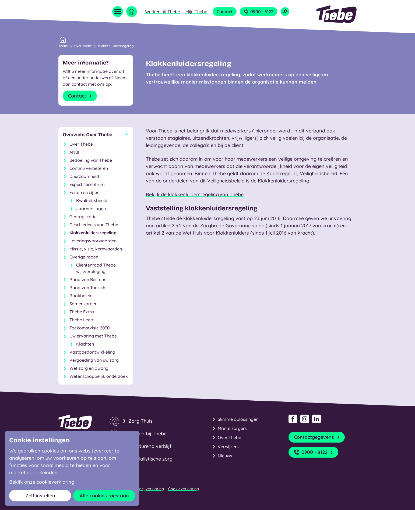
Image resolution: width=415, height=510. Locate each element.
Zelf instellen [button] (40, 496)
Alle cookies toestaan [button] (104, 496)
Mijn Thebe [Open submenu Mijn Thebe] (196, 11)
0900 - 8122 (258, 11)
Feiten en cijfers (85, 192)
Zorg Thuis (140, 421)
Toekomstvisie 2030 (89, 328)
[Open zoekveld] (285, 11)
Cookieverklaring (183, 488)
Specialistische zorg (150, 459)
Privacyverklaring (148, 488)
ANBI (74, 152)
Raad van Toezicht (88, 287)
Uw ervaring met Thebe (93, 336)
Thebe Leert (81, 319)
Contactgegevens (317, 437)
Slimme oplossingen (238, 419)
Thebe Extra (81, 311)
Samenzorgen (83, 303)
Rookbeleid (81, 295)
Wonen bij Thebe (147, 433)
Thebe (63, 45)
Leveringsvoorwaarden (93, 240)
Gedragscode (83, 216)
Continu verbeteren (88, 168)
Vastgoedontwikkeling (92, 352)
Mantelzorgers (232, 428)
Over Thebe (83, 46)
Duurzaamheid (84, 176)
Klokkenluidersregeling (116, 46)
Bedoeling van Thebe (90, 160)
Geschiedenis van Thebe (93, 224)
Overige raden (83, 257)
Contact (225, 11)
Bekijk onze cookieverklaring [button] (41, 482)
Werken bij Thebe (162, 11)
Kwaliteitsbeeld (91, 200)
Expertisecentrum (87, 184)
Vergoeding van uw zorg (94, 360)
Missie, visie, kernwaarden (95, 249)
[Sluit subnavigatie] (96, 134)
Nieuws (225, 455)
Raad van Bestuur (87, 279)
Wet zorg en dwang (88, 368)
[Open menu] (117, 11)
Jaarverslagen (91, 208)
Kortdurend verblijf (149, 446)
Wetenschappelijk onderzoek (98, 376)
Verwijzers (228, 446)
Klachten (85, 344)
